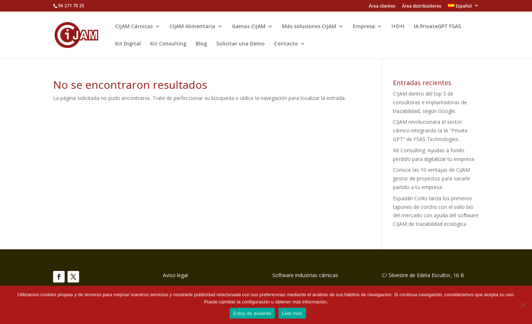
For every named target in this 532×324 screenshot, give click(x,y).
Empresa (364, 27)
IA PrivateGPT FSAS (437, 27)
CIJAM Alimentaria (192, 27)
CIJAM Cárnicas (134, 27)
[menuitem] (463, 7)
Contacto (286, 44)
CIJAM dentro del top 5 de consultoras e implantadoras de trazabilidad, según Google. (430, 102)
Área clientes (382, 6)
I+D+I (398, 27)
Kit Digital (128, 44)
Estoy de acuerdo (252, 313)
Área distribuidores (421, 6)
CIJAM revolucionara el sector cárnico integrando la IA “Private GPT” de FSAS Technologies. (430, 130)
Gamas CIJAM (248, 27)
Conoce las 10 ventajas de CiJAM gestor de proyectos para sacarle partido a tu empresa (431, 178)
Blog (201, 44)
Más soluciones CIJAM (309, 27)
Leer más (292, 313)
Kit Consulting (168, 44)
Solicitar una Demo (240, 44)
